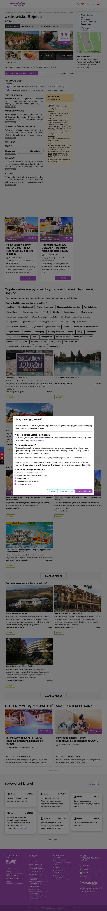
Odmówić (52, 491)
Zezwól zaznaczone (66, 491)
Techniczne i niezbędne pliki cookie (30, 472)
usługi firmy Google (36, 440)
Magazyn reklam (23, 478)
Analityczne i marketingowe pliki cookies (32, 475)
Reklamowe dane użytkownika (28, 481)
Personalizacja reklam (25, 484)
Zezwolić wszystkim (83, 491)
